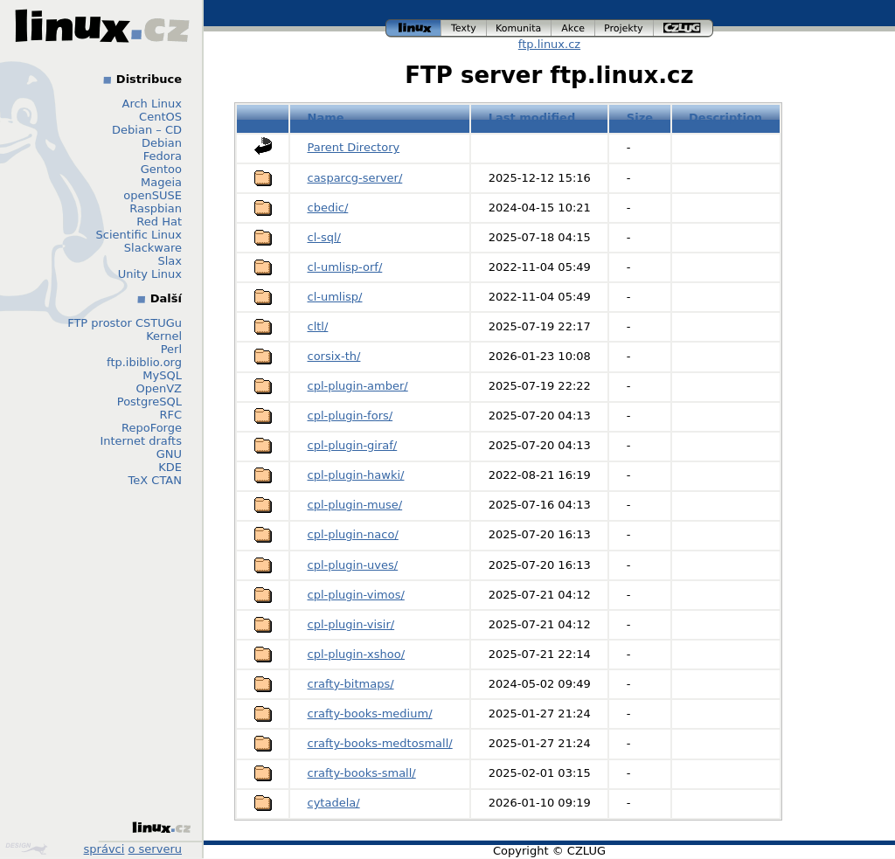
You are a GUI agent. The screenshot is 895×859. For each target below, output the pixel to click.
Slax (169, 260)
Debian (162, 142)
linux (413, 28)
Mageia (161, 182)
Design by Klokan (26, 848)
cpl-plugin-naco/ (353, 534)
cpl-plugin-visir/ (351, 624)
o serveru (155, 849)
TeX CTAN (155, 480)
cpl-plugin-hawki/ (356, 474)
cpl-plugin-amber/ (358, 385)
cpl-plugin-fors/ (350, 415)
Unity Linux (150, 274)
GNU (169, 454)
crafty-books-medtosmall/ (380, 743)
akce (573, 28)
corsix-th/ (334, 356)
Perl (171, 349)
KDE (170, 467)
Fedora (162, 156)
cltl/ (318, 326)
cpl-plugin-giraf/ (353, 445)
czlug (683, 28)
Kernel (164, 336)
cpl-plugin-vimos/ (356, 594)
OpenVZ (158, 388)
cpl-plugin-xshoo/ (357, 654)
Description (725, 117)
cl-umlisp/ (335, 296)
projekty (624, 28)
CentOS (160, 116)
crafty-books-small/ (362, 772)
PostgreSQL (149, 401)
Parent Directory (354, 147)
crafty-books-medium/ (370, 713)
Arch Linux (152, 103)
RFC (170, 414)
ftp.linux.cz (549, 44)
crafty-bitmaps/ (351, 683)
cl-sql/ (324, 237)
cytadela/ (334, 802)
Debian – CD (147, 129)
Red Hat (159, 221)
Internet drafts (141, 440)
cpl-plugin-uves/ (353, 565)
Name (326, 117)
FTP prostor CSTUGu (124, 322)
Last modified (532, 117)
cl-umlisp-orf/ (345, 267)
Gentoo (161, 169)
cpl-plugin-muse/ (355, 504)
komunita (519, 28)
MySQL (162, 375)
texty (464, 28)
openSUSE (152, 195)
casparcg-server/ (355, 177)
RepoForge (151, 427)
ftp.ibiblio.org (144, 362)
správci (104, 849)
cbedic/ (328, 207)
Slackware (153, 247)
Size (640, 117)
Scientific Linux (139, 234)
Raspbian (155, 208)
